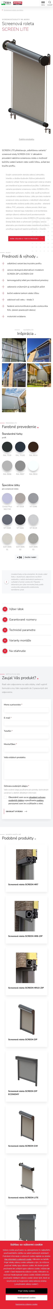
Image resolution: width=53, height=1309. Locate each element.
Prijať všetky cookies (26, 1291)
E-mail (7, 717)
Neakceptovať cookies (26, 1298)
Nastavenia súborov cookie (26, 1304)
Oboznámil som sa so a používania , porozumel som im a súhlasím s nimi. (26, 800)
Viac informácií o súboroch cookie (17, 1259)
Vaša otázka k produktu (14, 757)
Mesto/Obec (10, 744)
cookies (39, 800)
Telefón (8, 731)
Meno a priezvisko (13, 704)
